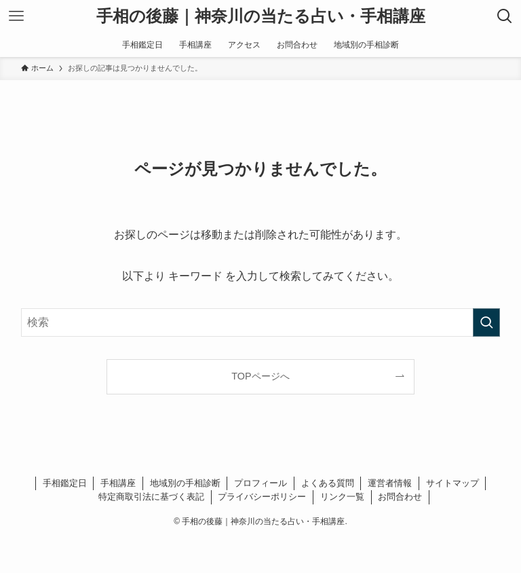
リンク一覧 (342, 497)
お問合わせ (400, 497)
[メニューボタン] (16, 16)
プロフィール (260, 483)
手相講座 (118, 483)
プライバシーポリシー (262, 497)
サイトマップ (452, 483)
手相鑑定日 (65, 483)
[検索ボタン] (504, 16)
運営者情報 (390, 483)
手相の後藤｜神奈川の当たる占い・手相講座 (260, 16)
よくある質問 (327, 483)
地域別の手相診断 (185, 483)
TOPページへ (260, 376)
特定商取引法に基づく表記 (151, 497)
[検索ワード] (261, 322)
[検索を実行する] (486, 322)
